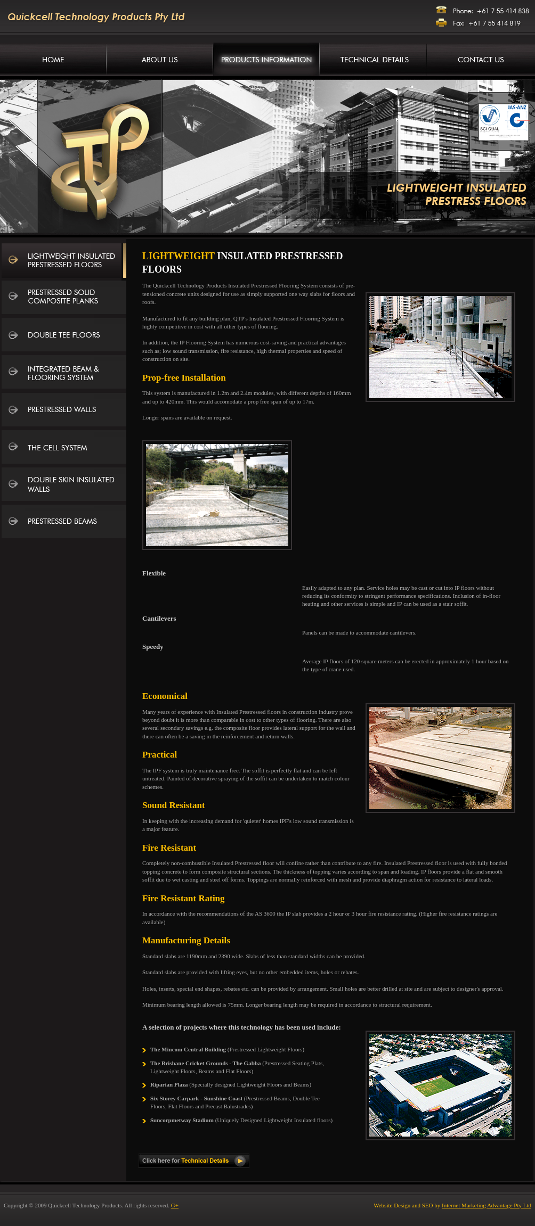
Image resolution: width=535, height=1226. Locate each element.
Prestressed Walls (64, 411)
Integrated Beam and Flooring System (64, 373)
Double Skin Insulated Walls (64, 485)
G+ (175, 1205)
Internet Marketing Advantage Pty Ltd (486, 1205)
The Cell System (64, 448)
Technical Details (373, 59)
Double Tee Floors (64, 336)
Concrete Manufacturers (53, 59)
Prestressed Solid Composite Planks (64, 299)
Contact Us (480, 59)
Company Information (160, 59)
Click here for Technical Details (194, 1161)
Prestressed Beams (64, 522)
